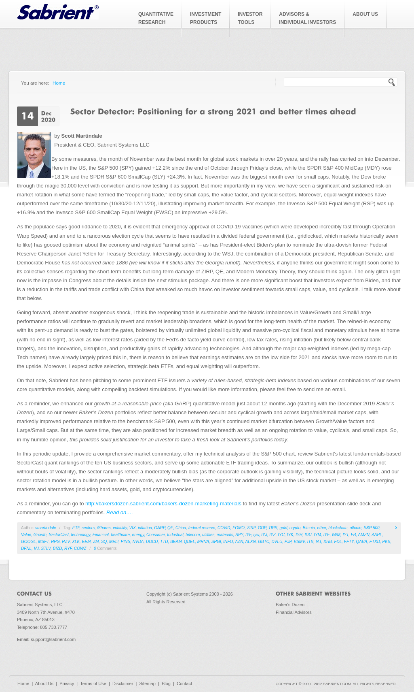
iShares (104, 528)
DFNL (26, 548)
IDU (307, 534)
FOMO (238, 528)
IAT (318, 541)
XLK (76, 541)
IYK (290, 534)
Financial (101, 534)
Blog (166, 683)
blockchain (337, 528)
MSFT (43, 541)
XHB (327, 541)
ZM (96, 541)
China (180, 528)
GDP (262, 528)
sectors (88, 528)
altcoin (355, 528)
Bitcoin (309, 528)
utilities (208, 534)
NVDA (138, 541)
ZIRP (251, 528)
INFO (228, 541)
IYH (299, 534)
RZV (66, 541)
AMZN (364, 534)
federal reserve (201, 528)
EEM (86, 541)
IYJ (264, 534)
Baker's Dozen (290, 604)
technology (81, 534)
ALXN (250, 541)
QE (170, 528)
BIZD (57, 548)
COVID (224, 528)
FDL (338, 541)
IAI (36, 548)
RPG (55, 541)
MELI (113, 541)
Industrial (175, 534)
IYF (248, 534)
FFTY (349, 541)
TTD (164, 541)
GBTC (263, 541)
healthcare (120, 534)
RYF (68, 548)
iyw (256, 534)
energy (138, 534)
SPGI (216, 541)
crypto (294, 528)
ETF (76, 528)
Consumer (155, 534)
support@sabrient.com (53, 639)
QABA (361, 541)
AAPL (377, 534)
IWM (336, 534)
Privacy (66, 683)
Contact (184, 683)
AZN (239, 541)
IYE (326, 534)
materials (225, 534)
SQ (104, 541)
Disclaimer (122, 683)
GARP (159, 528)
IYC (281, 534)
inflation (145, 528)
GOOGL (28, 541)
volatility (120, 528)
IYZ (272, 534)
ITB (310, 541)
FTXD (375, 541)
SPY (239, 534)
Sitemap (147, 683)
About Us (44, 683)
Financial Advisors (294, 612)
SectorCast (59, 534)
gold (283, 528)
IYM (317, 534)
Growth (40, 534)
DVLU (277, 541)
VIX (132, 528)
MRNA (203, 541)
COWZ (80, 548)
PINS (125, 541)
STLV (46, 548)
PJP (288, 541)
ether (321, 528)
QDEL (189, 541)
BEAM (176, 541)
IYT (345, 534)
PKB (386, 541)
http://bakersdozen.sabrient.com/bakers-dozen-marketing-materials (163, 503)
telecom (193, 534)
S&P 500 (371, 528)
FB (353, 534)
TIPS (272, 528)
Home (59, 82)
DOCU (152, 541)
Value (26, 534)
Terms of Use (93, 683)
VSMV (299, 541)
